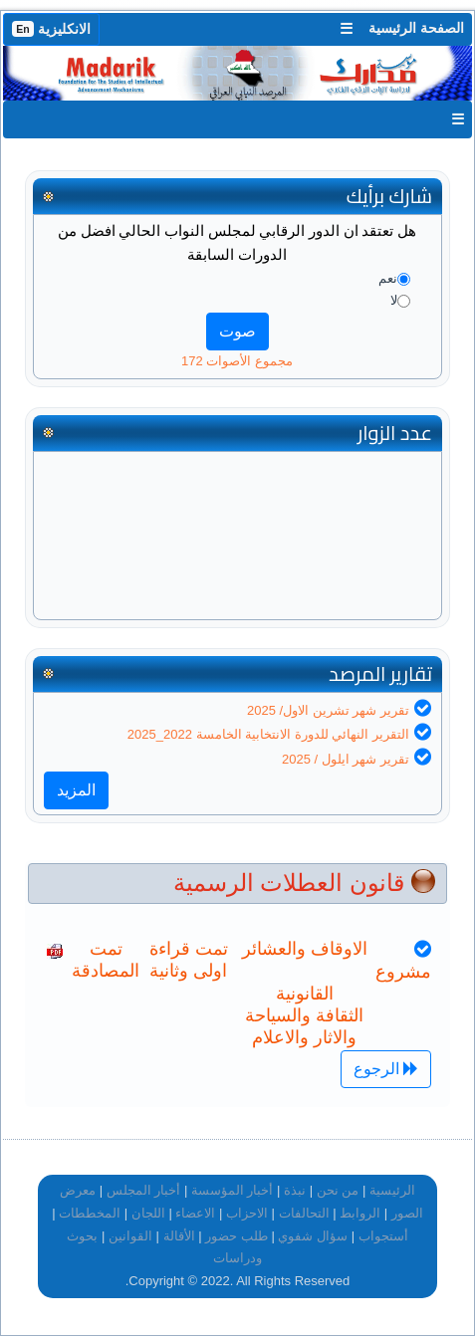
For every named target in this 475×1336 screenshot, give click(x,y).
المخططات (89, 1213)
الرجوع (386, 1068)
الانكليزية (51, 29)
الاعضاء (195, 1213)
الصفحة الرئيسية (416, 28)
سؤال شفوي (313, 1235)
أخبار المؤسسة (232, 1190)
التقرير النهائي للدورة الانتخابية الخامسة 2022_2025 (268, 734)
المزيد (76, 789)
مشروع (403, 972)
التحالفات (304, 1213)
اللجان (148, 1213)
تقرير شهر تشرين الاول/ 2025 (328, 710)
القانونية (305, 993)
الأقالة (179, 1235)
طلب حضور (236, 1235)
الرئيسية (392, 1190)
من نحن (338, 1190)
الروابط (360, 1213)
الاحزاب (247, 1213)
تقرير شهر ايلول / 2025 (345, 759)
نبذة (295, 1190)
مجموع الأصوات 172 (237, 360)
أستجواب (383, 1235)
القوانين (130, 1235)
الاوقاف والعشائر (304, 949)
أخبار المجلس (144, 1190)
